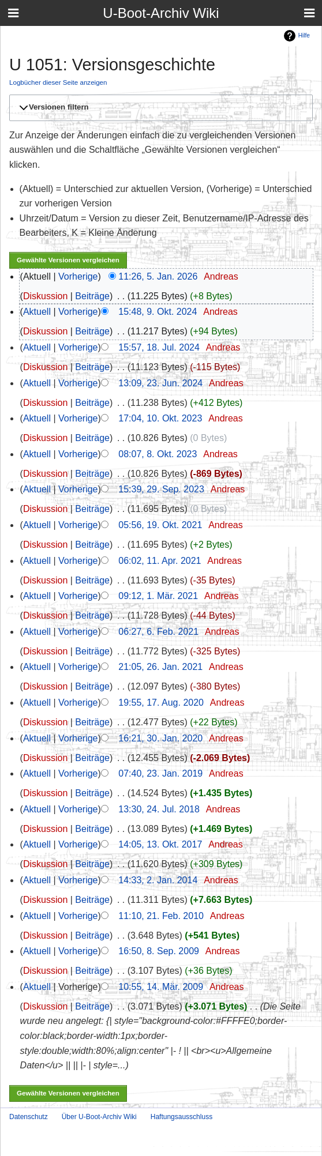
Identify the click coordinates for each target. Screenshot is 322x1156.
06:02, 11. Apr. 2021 (159, 561)
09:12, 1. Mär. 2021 (158, 596)
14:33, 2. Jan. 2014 (157, 880)
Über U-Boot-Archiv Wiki (99, 1117)
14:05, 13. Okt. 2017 (160, 844)
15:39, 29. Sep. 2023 (161, 489)
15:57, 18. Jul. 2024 (159, 347)
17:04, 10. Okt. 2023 (160, 418)
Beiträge (92, 296)
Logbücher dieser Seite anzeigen (58, 82)
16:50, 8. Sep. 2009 (158, 951)
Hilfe (304, 35)
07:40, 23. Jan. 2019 (160, 773)
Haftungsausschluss (181, 1117)
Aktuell (37, 312)
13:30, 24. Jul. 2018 (159, 809)
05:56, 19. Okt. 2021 (160, 525)
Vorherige (78, 276)
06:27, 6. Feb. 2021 (158, 632)
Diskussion (45, 296)
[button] (159, 108)
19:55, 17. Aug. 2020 (161, 702)
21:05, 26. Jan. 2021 (160, 667)
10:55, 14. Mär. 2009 (160, 987)
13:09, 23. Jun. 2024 (160, 383)
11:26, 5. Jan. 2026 (157, 276)
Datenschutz (28, 1117)
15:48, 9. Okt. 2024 (157, 312)
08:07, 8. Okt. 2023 (157, 454)
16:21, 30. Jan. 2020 (160, 738)
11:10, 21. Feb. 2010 (161, 916)
